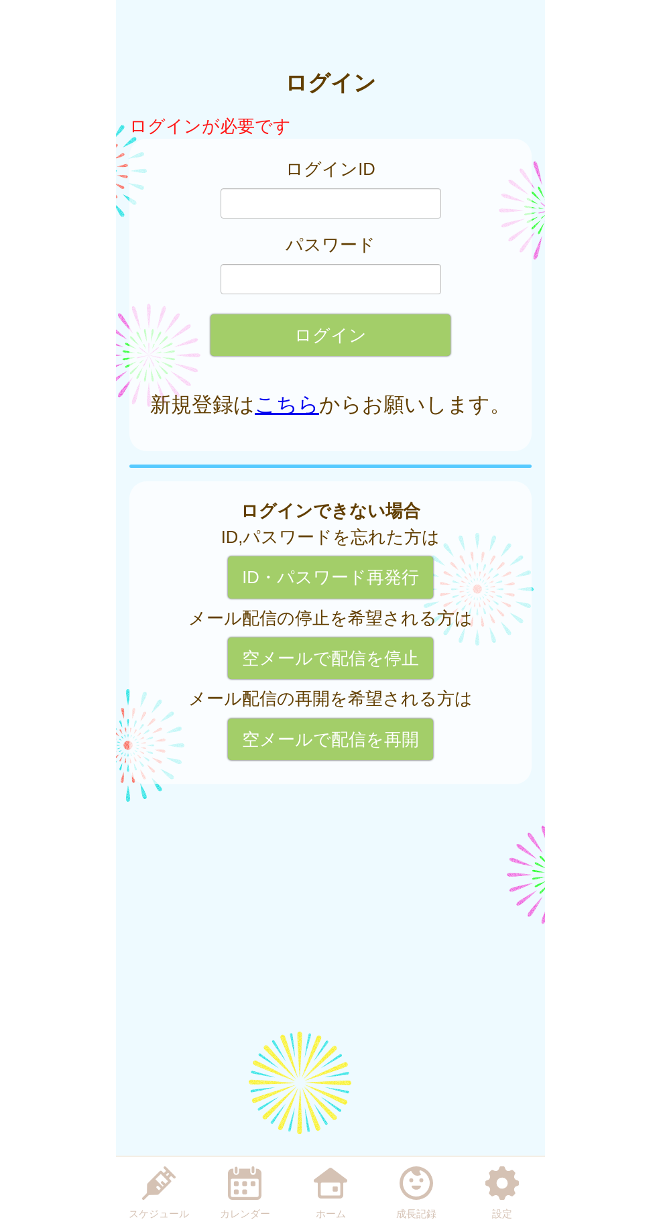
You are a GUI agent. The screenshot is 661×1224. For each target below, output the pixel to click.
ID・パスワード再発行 (330, 577)
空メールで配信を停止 (330, 658)
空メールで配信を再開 (330, 739)
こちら (287, 404)
